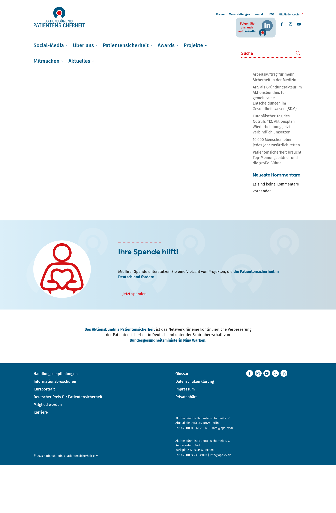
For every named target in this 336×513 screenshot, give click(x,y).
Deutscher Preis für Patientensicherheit (68, 445)
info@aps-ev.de (223, 476)
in (298, 90)
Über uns (83, 45)
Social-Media (49, 45)
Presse (220, 14)
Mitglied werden (48, 452)
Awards (166, 45)
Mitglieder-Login (289, 14)
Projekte (193, 45)
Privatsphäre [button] (186, 445)
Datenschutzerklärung (194, 429)
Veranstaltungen (239, 14)
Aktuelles (79, 61)
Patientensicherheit (126, 45)
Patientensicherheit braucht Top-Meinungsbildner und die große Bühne (277, 206)
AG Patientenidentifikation (63, 89)
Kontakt (260, 14)
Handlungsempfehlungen (56, 422)
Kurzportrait (44, 437)
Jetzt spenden (134, 342)
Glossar (181, 422)
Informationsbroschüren (55, 429)
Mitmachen (47, 61)
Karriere (41, 460)
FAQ (271, 14)
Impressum (185, 437)
